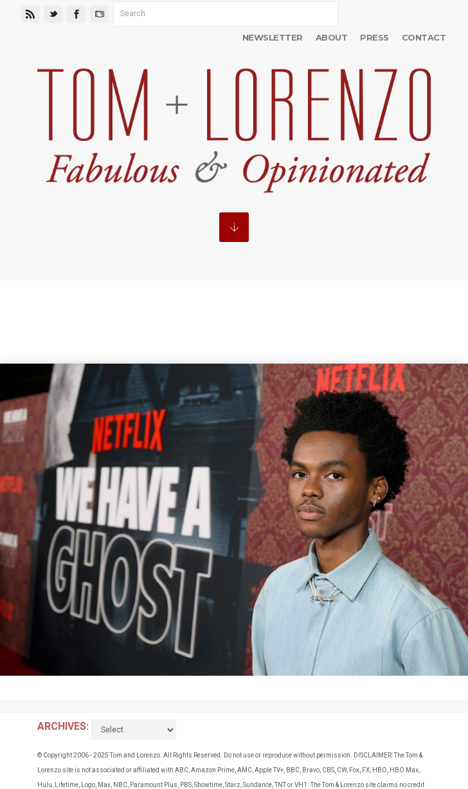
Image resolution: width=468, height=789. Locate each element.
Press (374, 37)
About (331, 37)
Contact (424, 37)
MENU (234, 227)
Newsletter (272, 37)
